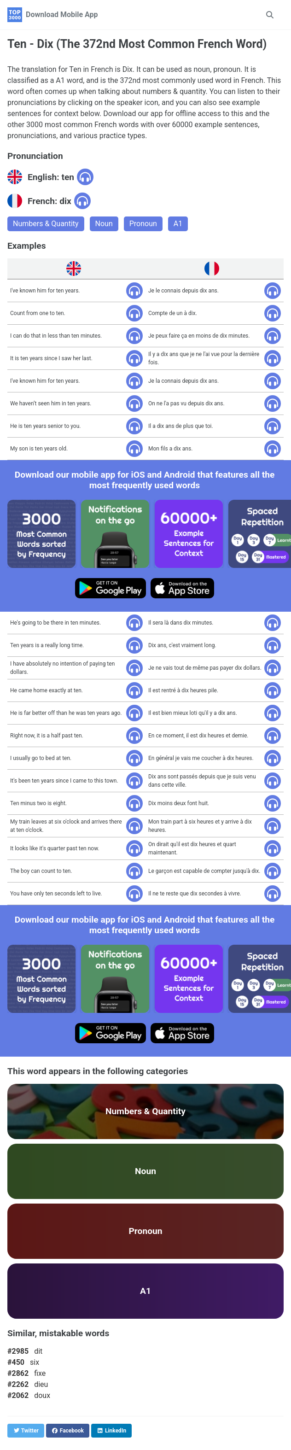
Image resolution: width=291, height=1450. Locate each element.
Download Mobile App (62, 14)
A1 (178, 223)
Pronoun (143, 223)
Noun (104, 223)
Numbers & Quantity (46, 223)
